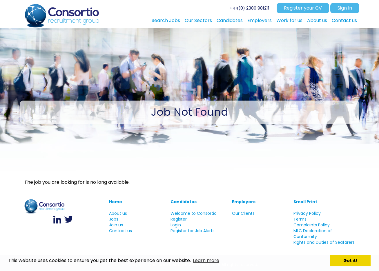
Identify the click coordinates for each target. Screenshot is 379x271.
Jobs (113, 219)
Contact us (120, 231)
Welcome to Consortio (194, 213)
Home (115, 202)
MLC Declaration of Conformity (312, 233)
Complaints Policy (311, 225)
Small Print (305, 202)
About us (118, 213)
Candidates (184, 202)
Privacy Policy (307, 213)
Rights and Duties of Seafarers (324, 242)
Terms (300, 219)
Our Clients (243, 213)
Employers (243, 202)
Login (176, 225)
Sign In (345, 8)
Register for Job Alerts (193, 231)
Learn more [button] (206, 260)
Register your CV (303, 8)
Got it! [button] (350, 260)
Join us (116, 225)
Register (179, 219)
